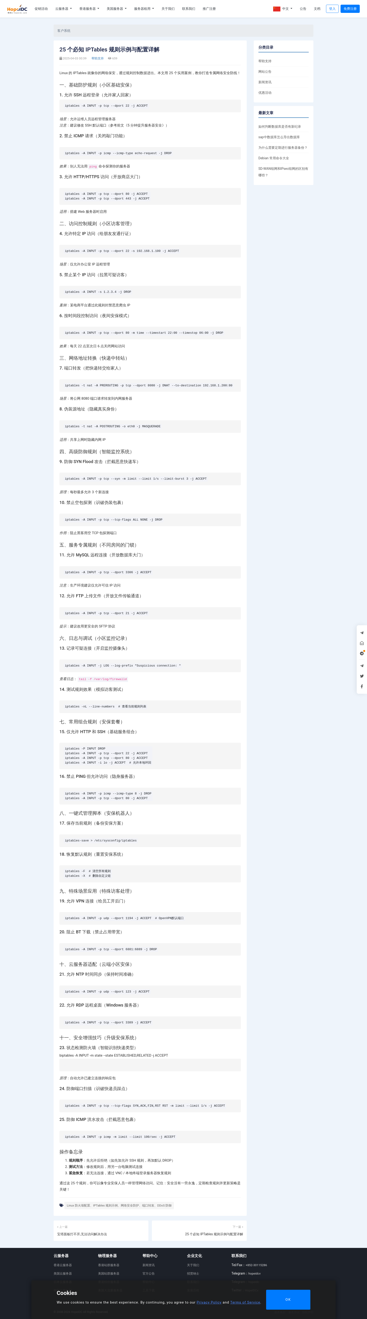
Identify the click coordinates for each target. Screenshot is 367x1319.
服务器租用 (142, 9)
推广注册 (209, 9)
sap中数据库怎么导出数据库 (279, 137)
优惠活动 (265, 92)
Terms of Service (245, 1302)
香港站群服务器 (108, 1265)
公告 (303, 9)
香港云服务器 (63, 1265)
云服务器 (62, 9)
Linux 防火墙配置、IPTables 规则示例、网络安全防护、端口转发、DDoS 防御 (119, 1205)
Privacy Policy (209, 1302)
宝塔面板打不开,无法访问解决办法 (82, 1234)
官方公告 (149, 1273)
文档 (317, 9)
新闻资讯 (265, 82)
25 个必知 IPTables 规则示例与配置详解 (214, 1234)
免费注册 (350, 9)
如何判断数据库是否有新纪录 (279, 126)
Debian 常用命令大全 (273, 158)
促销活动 (41, 9)
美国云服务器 (63, 1273)
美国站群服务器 (108, 1273)
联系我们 (188, 9)
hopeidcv (254, 1273)
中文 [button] (281, 9)
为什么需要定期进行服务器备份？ (283, 147)
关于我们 (168, 9)
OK (288, 1299)
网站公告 (265, 71)
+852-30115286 (256, 1265)
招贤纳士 (193, 1273)
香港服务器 (87, 9)
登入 (332, 9)
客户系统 (63, 31)
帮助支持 (97, 58)
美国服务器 (115, 9)
